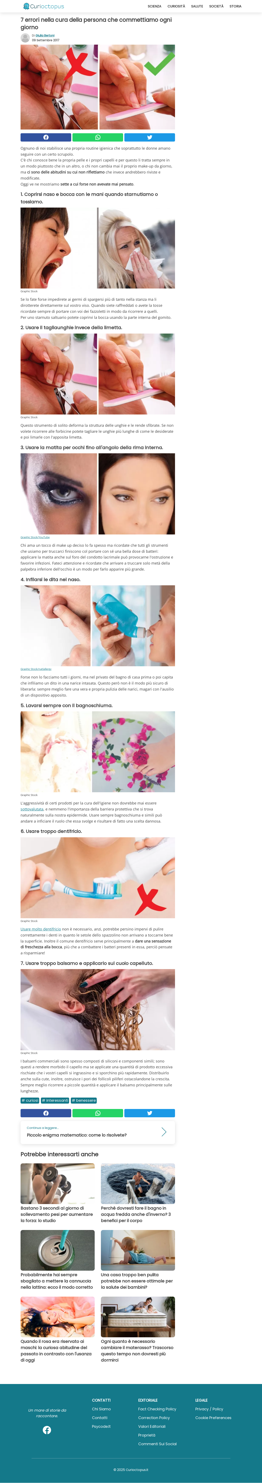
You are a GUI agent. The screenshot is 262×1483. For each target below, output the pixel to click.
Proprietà (146, 1435)
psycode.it (101, 1426)
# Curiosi (30, 1100)
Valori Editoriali (151, 1426)
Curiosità (176, 6)
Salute (197, 6)
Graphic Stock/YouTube (35, 537)
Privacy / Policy (209, 1409)
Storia (235, 6)
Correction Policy (154, 1417)
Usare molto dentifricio (41, 929)
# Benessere (84, 1100)
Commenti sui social (157, 1443)
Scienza (154, 6)
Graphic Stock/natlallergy (36, 669)
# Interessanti (55, 1100)
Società (216, 6)
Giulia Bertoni (45, 35)
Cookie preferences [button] (213, 1417)
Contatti (99, 1417)
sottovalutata (32, 809)
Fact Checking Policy (157, 1409)
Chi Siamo (101, 1409)
